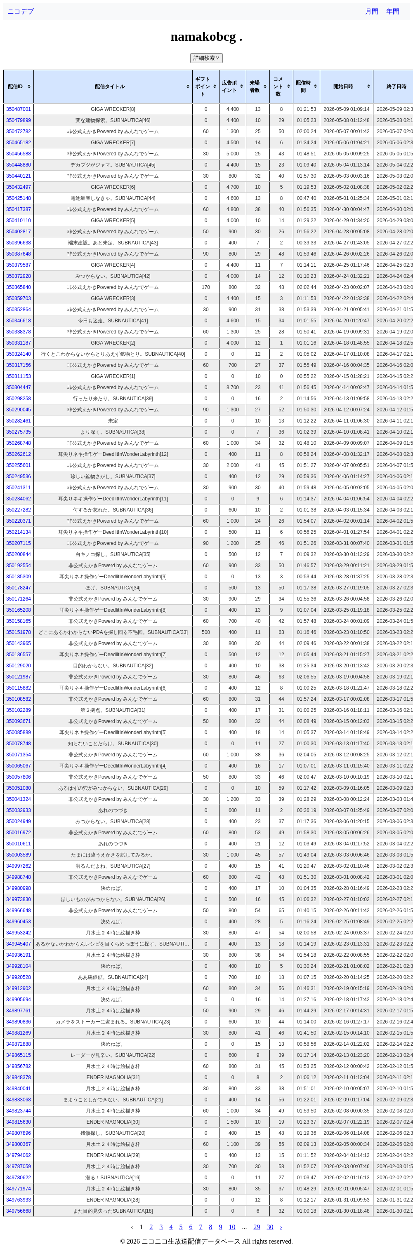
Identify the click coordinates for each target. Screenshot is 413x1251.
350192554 (18, 565)
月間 (371, 11)
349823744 (18, 1111)
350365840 (18, 287)
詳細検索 (207, 58)
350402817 (18, 232)
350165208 (18, 610)
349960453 (18, 922)
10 (232, 1226)
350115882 (18, 688)
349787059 (18, 1166)
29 (257, 1226)
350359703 (18, 298)
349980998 (18, 888)
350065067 (18, 766)
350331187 (18, 343)
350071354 (18, 755)
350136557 (18, 654)
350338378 (18, 332)
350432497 (18, 187)
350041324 (18, 799)
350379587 (18, 265)
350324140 (18, 354)
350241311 (18, 488)
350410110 (18, 220)
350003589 (18, 855)
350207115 (18, 543)
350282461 (18, 421)
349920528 (18, 977)
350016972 (18, 833)
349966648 (18, 910)
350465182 (18, 143)
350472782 (18, 131)
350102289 (18, 710)
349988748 (18, 877)
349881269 (18, 1033)
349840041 (18, 1088)
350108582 (18, 699)
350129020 (18, 666)
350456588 (18, 154)
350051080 (18, 788)
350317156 (18, 365)
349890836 (18, 1022)
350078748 (18, 743)
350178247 (18, 588)
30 (270, 1226)
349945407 (18, 944)
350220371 (18, 521)
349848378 (18, 1077)
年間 (392, 11)
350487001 (18, 109)
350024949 (18, 821)
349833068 (18, 1100)
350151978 (18, 632)
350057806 (18, 777)
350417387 (18, 209)
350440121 (18, 176)
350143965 (18, 643)
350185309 (18, 577)
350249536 (18, 476)
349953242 (18, 933)
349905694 (18, 999)
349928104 (18, 966)
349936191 (18, 955)
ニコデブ (20, 11)
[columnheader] (19, 86)
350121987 (18, 677)
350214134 (18, 532)
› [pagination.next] (281, 1226)
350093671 (18, 721)
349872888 (18, 1044)
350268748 (18, 443)
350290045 (18, 410)
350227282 (18, 510)
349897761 (18, 1011)
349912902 (18, 988)
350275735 (18, 432)
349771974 (18, 1189)
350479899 (18, 120)
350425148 (18, 198)
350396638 (18, 243)
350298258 (18, 398)
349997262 (18, 866)
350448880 (18, 165)
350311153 (18, 376)
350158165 (18, 621)
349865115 (18, 1055)
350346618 (18, 321)
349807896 (18, 1133)
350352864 (18, 309)
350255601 (18, 465)
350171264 (18, 599)
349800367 (18, 1144)
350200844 (18, 554)
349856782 (18, 1066)
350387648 (18, 254)
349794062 (18, 1155)
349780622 (18, 1178)
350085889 (18, 732)
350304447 (18, 387)
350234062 (18, 499)
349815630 (18, 1122)
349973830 (18, 899)
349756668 (18, 1211)
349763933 (18, 1200)
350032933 (18, 810)
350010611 (18, 844)
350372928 (18, 276)
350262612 (18, 454)
